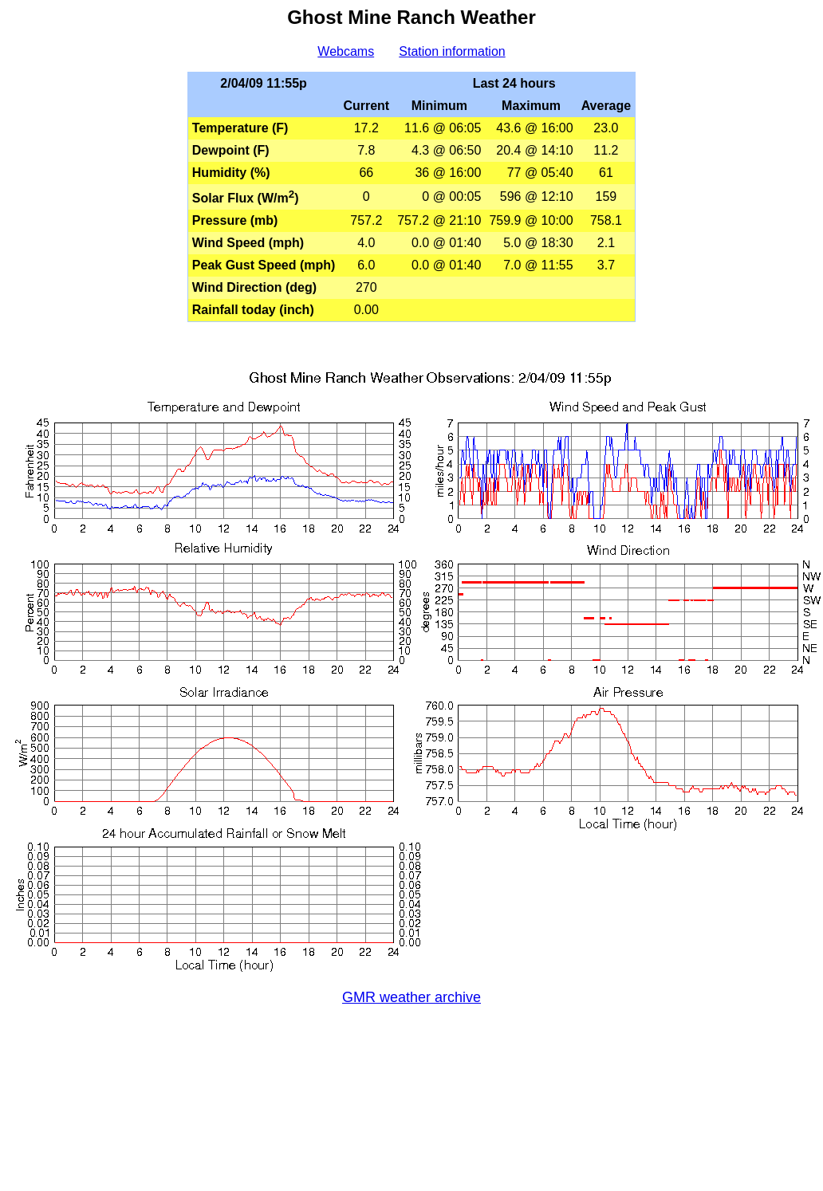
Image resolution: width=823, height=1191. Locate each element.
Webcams (345, 51)
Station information (452, 51)
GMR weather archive (411, 997)
